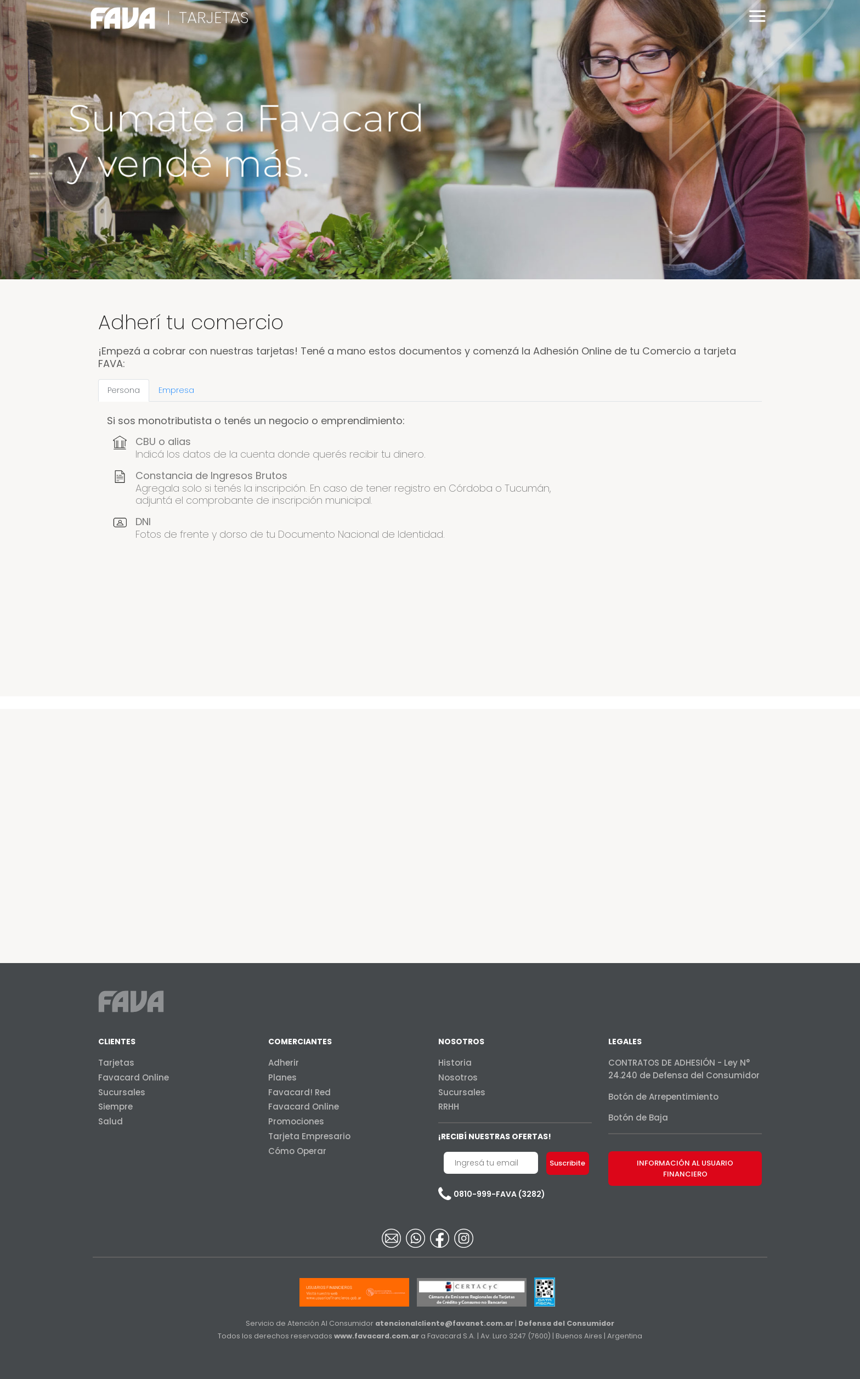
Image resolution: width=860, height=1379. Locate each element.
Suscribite (567, 1163)
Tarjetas (116, 1062)
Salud (110, 1121)
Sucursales (121, 1092)
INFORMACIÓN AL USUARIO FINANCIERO (685, 1168)
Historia (455, 1062)
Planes (282, 1077)
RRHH (448, 1106)
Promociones (296, 1121)
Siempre (115, 1106)
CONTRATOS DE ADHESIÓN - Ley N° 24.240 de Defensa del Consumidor (684, 1069)
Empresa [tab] (176, 390)
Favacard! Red (299, 1092)
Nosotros (458, 1077)
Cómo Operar (297, 1151)
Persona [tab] (124, 390)
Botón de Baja (638, 1117)
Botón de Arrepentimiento (663, 1096)
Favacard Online (133, 1077)
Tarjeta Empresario (309, 1136)
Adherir (283, 1062)
